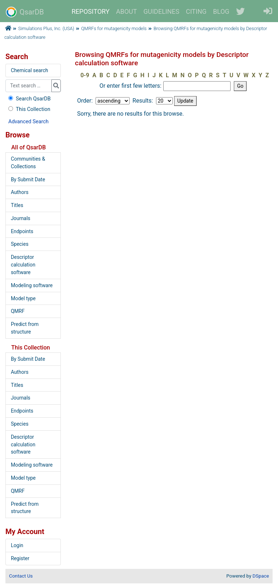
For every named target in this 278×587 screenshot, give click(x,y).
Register (20, 558)
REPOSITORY (91, 11)
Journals (20, 218)
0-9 (84, 75)
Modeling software (31, 285)
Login (17, 545)
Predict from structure (25, 328)
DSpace (261, 576)
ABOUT (126, 11)
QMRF (18, 311)
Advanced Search (28, 122)
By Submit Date (28, 179)
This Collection (28, 109)
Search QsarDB (29, 99)
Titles (17, 205)
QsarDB (25, 12)
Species (20, 244)
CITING (196, 11)
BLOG (221, 11)
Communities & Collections (28, 162)
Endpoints (22, 231)
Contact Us (21, 576)
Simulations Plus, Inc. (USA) (46, 28)
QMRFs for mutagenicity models (114, 28)
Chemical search (29, 70)
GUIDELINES (161, 11)
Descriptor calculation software (23, 264)
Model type (23, 298)
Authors (20, 192)
